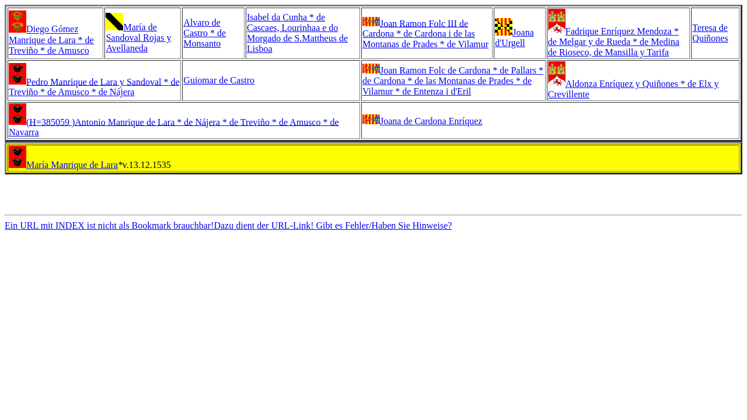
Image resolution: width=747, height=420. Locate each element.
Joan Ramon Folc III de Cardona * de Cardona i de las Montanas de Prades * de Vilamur (425, 33)
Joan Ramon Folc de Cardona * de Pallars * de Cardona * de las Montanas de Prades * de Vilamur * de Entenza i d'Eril (452, 80)
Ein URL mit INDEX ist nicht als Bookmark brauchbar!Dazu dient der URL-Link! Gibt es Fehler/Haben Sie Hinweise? (228, 229)
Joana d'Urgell (514, 37)
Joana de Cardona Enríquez (431, 121)
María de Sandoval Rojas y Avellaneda (138, 37)
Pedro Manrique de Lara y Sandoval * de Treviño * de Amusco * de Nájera (94, 86)
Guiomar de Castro (218, 80)
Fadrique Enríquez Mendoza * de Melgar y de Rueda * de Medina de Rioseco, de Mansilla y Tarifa (613, 41)
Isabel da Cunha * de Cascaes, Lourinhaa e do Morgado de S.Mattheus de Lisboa (297, 33)
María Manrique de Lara (72, 165)
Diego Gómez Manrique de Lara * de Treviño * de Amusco (51, 39)
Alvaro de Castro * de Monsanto (204, 33)
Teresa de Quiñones (710, 33)
